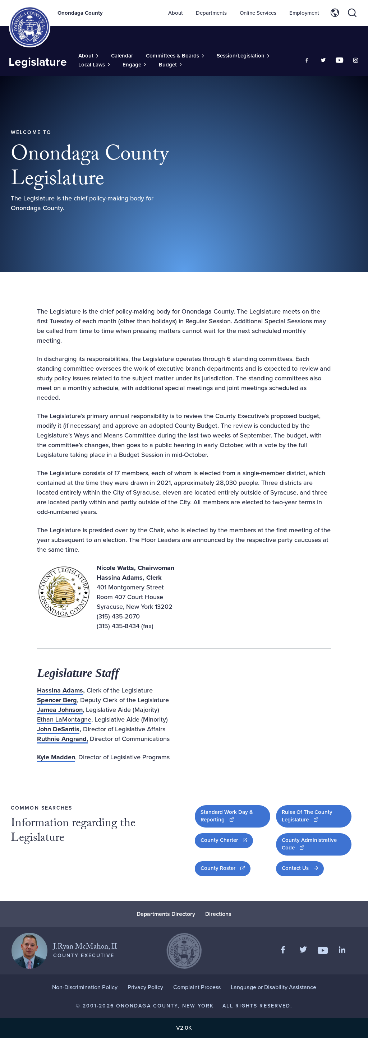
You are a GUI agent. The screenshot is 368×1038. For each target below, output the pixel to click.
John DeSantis (58, 729)
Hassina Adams (60, 690)
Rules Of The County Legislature (316, 816)
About (175, 13)
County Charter (227, 840)
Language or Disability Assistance (273, 987)
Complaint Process (197, 987)
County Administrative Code (312, 844)
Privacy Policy (145, 987)
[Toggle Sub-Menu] (88, 55)
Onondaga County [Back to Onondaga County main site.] (80, 13)
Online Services (258, 13)
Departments (211, 13)
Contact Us (295, 868)
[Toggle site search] (352, 13)
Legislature (38, 61)
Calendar (122, 56)
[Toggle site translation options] (335, 13)
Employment (304, 13)
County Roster (225, 868)
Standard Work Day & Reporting (235, 816)
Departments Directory (166, 914)
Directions (218, 914)
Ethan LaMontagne (64, 719)
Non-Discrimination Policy (85, 987)
